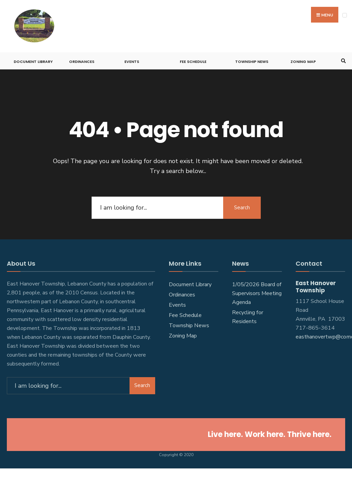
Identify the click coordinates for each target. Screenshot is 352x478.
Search (242, 207)
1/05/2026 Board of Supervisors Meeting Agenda (257, 293)
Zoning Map (303, 61)
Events (131, 61)
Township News (251, 61)
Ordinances (81, 61)
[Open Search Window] (342, 61)
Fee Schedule (193, 61)
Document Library (33, 61)
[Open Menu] (344, 15)
